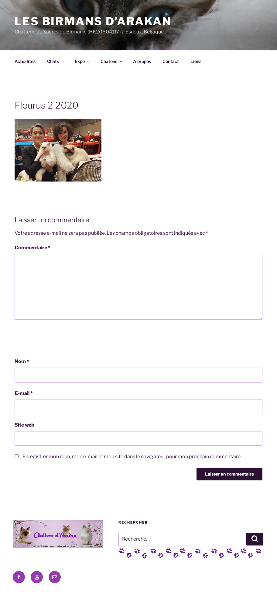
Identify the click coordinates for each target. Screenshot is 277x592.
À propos (142, 61)
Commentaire (32, 248)
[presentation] (61, 339)
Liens (195, 61)
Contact (170, 61)
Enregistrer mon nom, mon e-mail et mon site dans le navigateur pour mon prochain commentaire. (131, 456)
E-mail (24, 393)
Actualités (25, 61)
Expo (83, 61)
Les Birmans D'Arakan (93, 21)
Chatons (112, 61)
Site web (24, 425)
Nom (22, 361)
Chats (56, 61)
